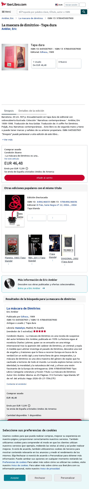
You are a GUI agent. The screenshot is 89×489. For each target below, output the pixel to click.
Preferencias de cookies (64, 458)
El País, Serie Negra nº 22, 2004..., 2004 (57, 205)
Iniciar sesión (71, 5)
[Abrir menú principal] (7, 11)
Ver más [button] (8, 140)
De (43, 63)
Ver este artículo (11, 159)
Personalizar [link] (67, 477)
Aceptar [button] (14, 477)
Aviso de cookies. (72, 462)
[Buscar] (84, 11)
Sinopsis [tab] (9, 110)
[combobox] (49, 11)
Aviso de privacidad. (13, 468)
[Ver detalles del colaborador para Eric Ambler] (9, 28)
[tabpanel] (43, 128)
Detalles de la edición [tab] (31, 110)
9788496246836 (69, 202)
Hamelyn (20, 329)
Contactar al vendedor (16, 385)
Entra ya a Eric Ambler (32, 289)
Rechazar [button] (40, 477)
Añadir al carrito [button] (44, 178)
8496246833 (44, 202)
